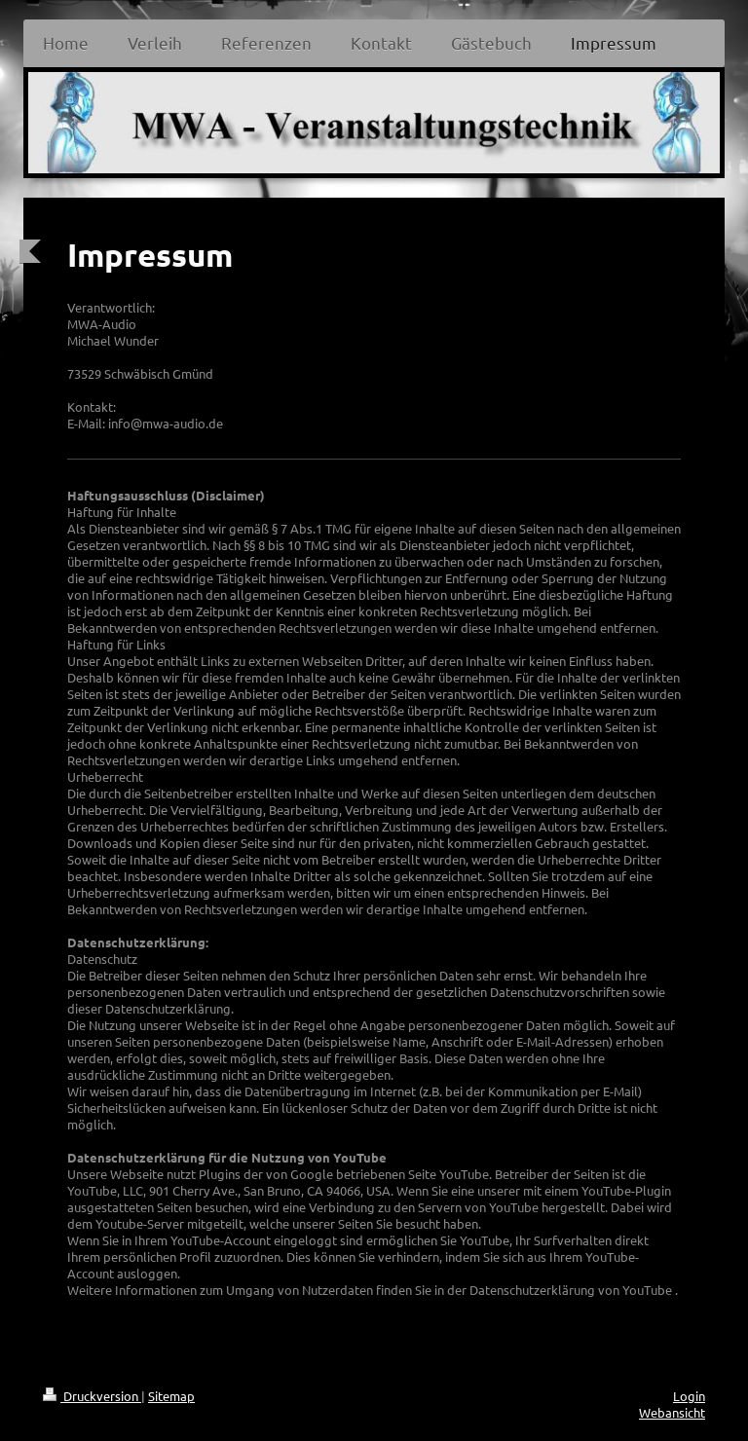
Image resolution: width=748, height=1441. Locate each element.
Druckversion (92, 1395)
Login (689, 1395)
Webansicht (672, 1412)
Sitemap (171, 1395)
